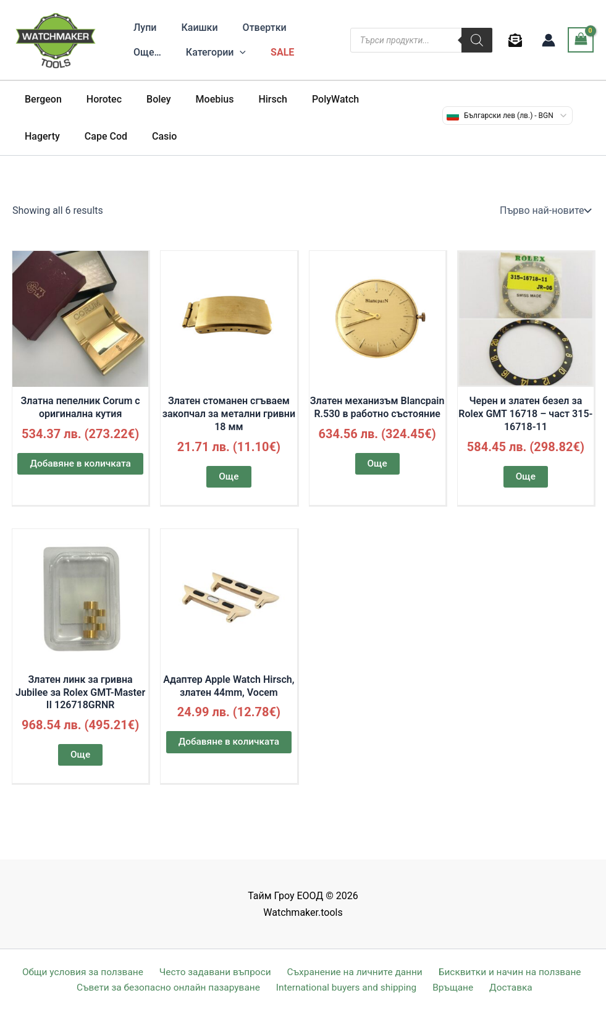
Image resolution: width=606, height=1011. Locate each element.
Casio (97, 136)
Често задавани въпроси (214, 972)
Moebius (198, 99)
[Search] (476, 40)
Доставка (509, 988)
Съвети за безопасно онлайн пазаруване (174, 988)
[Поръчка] (544, 210)
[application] (185, 52)
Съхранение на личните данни (352, 972)
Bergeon (40, 99)
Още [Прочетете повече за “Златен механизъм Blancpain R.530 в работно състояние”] (377, 464)
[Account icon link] (548, 40)
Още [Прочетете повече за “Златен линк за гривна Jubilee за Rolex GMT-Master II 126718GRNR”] (80, 757)
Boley (146, 99)
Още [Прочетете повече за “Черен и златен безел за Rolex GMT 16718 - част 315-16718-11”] (525, 477)
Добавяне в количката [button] (80, 464)
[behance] (517, 40)
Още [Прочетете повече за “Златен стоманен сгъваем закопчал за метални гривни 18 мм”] (229, 477)
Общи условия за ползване (83, 972)
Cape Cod (43, 136)
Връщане (456, 988)
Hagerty (369, 99)
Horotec (96, 99)
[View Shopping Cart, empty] (581, 40)
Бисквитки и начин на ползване (506, 972)
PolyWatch (308, 99)
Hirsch (250, 99)
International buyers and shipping (352, 988)
